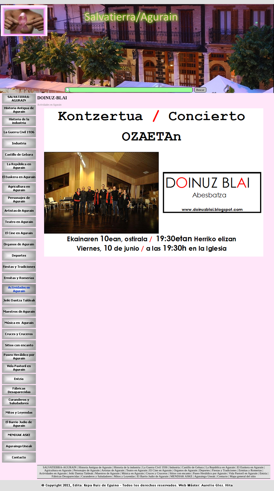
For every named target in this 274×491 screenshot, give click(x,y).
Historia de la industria (127, 467)
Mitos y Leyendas (124, 476)
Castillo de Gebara (193, 467)
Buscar (200, 89)
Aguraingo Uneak (204, 476)
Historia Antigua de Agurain (95, 467)
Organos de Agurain (185, 470)
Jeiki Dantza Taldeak (81, 473)
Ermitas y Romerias (250, 470)
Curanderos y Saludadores (96, 476)
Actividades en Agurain (53, 473)
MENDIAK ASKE (181, 476)
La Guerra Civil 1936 (154, 467)
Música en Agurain (133, 473)
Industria (174, 467)
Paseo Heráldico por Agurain (210, 473)
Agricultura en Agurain (58, 470)
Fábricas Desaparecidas (65, 476)
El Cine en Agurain (160, 470)
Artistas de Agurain (112, 470)
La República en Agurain (220, 467)
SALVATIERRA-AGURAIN (59, 467)
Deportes (204, 470)
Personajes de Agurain (86, 470)
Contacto (222, 476)
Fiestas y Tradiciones (224, 470)
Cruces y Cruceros (156, 473)
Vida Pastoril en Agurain (243, 473)
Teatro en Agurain (136, 470)
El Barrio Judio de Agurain (153, 476)
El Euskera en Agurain (250, 467)
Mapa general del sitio (243, 476)
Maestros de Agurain (107, 473)
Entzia (263, 473)
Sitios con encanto (180, 473)
